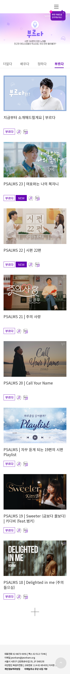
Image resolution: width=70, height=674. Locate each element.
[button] (11, 64)
